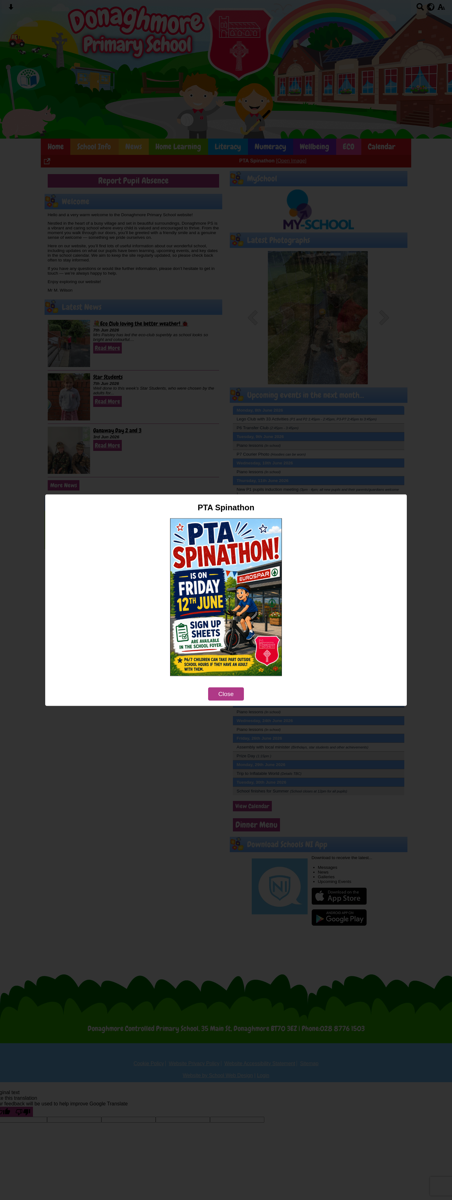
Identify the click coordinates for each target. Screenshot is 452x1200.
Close (226, 693)
